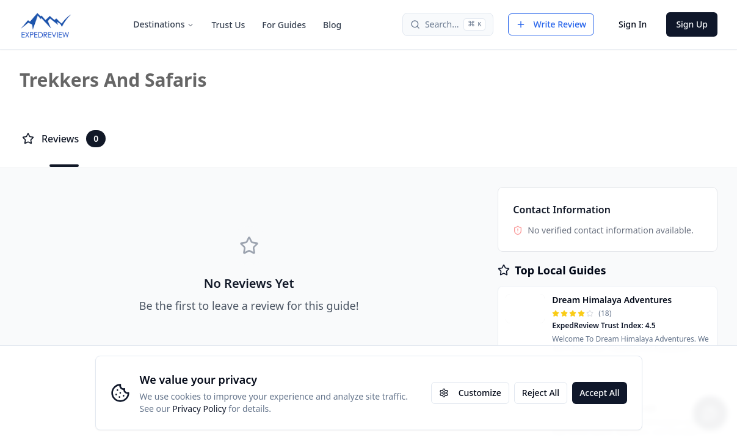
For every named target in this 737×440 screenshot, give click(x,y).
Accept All (599, 392)
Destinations (163, 24)
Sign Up (692, 24)
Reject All (540, 392)
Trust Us (228, 25)
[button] (607, 324)
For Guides (284, 25)
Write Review (551, 24)
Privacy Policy (199, 408)
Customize (470, 392)
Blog (332, 25)
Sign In (633, 24)
